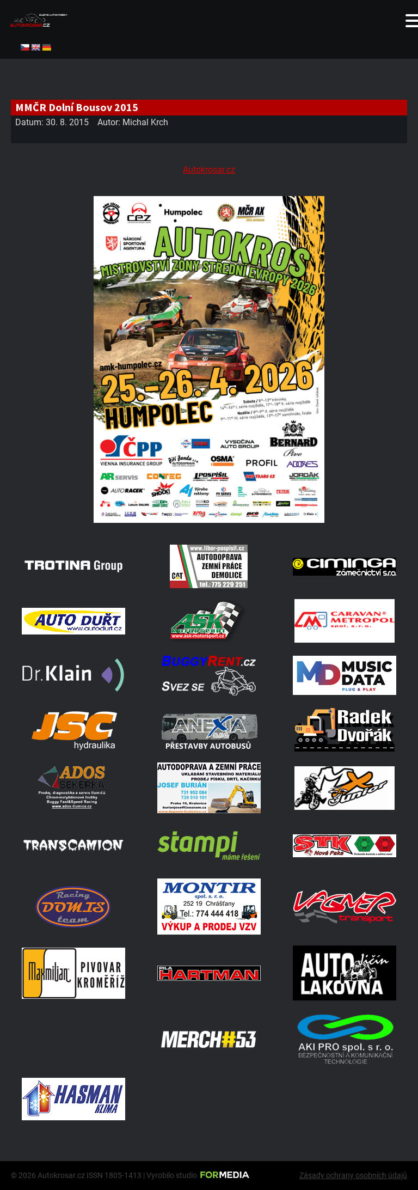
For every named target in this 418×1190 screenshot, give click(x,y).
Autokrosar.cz (209, 169)
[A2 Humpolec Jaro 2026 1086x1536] (209, 520)
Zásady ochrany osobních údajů (353, 1175)
